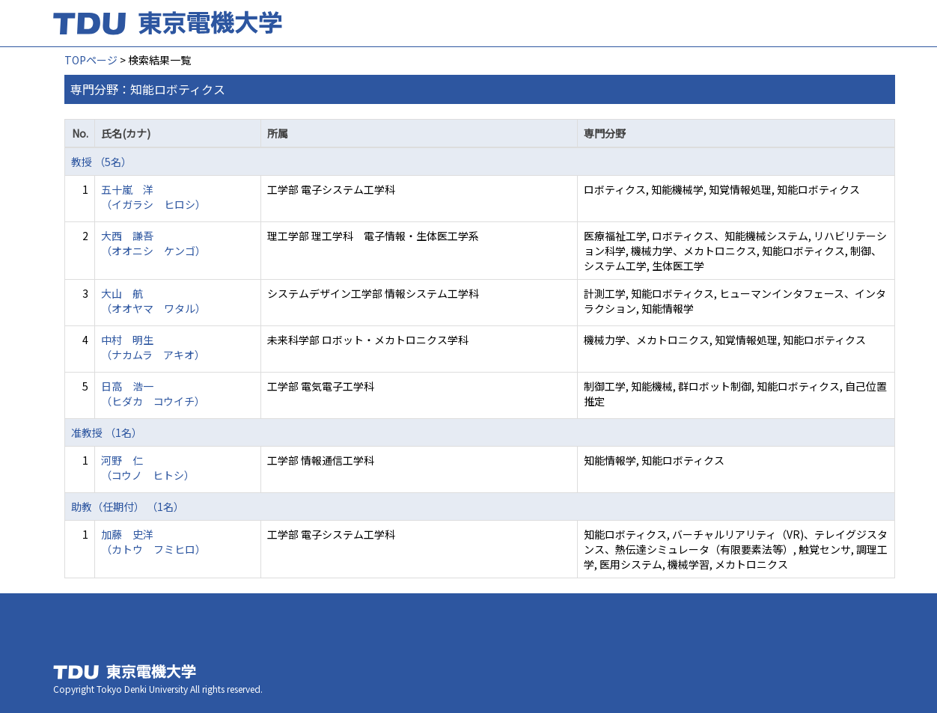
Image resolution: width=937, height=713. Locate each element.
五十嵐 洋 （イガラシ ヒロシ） (153, 197)
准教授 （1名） (106, 432)
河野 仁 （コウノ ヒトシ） (148, 468)
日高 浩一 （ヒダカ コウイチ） (153, 393)
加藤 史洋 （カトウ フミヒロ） (153, 542)
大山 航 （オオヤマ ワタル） (153, 301)
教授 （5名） (101, 161)
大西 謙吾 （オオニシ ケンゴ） (153, 243)
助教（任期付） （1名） (127, 506)
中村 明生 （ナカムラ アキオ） (153, 347)
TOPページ (90, 59)
